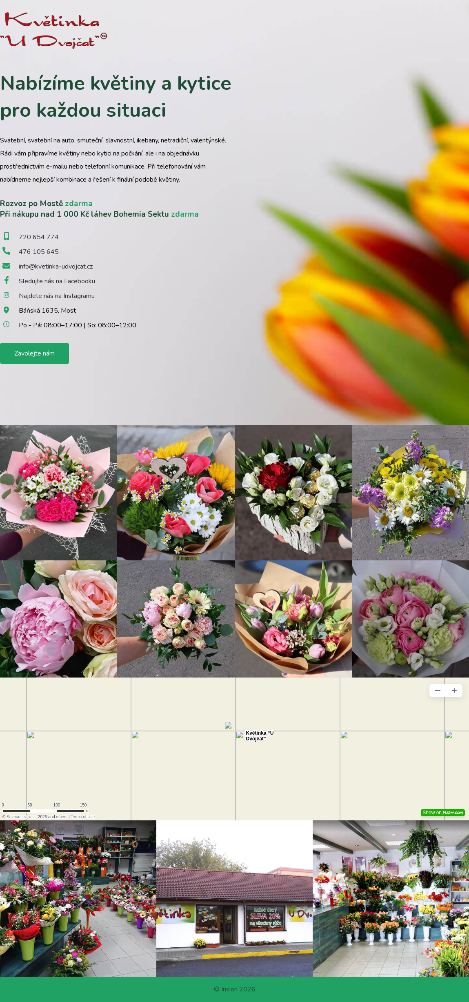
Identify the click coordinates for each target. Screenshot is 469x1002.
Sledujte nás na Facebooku (57, 281)
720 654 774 (39, 237)
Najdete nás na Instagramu (57, 295)
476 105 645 (39, 251)
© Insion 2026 (235, 989)
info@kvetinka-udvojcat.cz (56, 266)
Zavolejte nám (34, 353)
